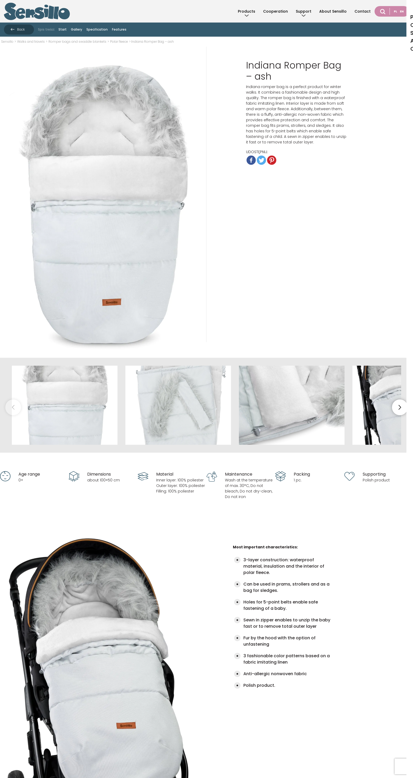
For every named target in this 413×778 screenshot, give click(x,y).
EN (402, 11)
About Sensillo (333, 11)
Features (119, 29)
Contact (363, 11)
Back (21, 29)
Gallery (76, 29)
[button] (400, 407)
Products (246, 11)
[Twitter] (261, 160)
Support (303, 11)
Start (62, 29)
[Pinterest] (271, 160)
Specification (97, 29)
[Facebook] (251, 160)
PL (395, 11)
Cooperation (275, 11)
